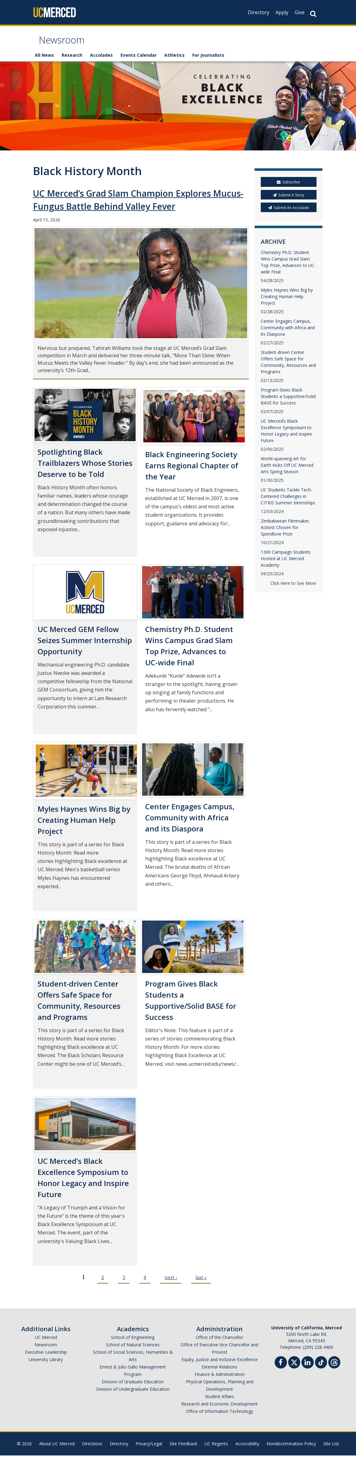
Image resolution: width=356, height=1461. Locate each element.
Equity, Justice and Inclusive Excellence (220, 1365)
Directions (92, 1449)
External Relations (219, 1372)
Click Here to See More (293, 589)
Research (72, 61)
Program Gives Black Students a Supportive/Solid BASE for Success (288, 401)
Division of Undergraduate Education (133, 1394)
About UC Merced (57, 1449)
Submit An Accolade (288, 213)
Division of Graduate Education (133, 1387)
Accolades (101, 61)
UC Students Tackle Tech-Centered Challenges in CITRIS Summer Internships (288, 501)
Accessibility (247, 1449)
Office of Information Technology (219, 1417)
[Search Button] (313, 14)
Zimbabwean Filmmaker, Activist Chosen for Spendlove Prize (285, 532)
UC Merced (46, 1343)
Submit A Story (288, 200)
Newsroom (67, 44)
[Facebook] (281, 1369)
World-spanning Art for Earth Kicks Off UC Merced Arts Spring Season (287, 470)
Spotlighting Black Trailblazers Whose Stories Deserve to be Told (85, 468)
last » (201, 1283)
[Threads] (334, 1367)
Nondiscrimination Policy (291, 1449)
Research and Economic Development (219, 1409)
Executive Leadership (46, 1357)
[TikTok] (321, 1367)
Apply (282, 12)
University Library (46, 1365)
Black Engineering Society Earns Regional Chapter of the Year (191, 471)
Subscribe (288, 187)
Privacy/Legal (149, 1449)
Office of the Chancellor (219, 1343)
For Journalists (208, 61)
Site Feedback (183, 1449)
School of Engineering (132, 1343)
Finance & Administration (219, 1380)
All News (44, 61)
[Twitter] (294, 1367)
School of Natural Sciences (133, 1350)
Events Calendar (139, 61)
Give (300, 12)
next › (171, 1283)
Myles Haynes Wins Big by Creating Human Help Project (84, 825)
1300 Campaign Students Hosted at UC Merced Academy (286, 564)
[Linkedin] (308, 1369)
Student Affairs (219, 1402)
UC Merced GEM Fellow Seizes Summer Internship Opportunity (85, 646)
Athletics (174, 61)
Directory (258, 12)
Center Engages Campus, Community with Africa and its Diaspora (190, 823)
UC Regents (216, 1449)
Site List (331, 1449)
